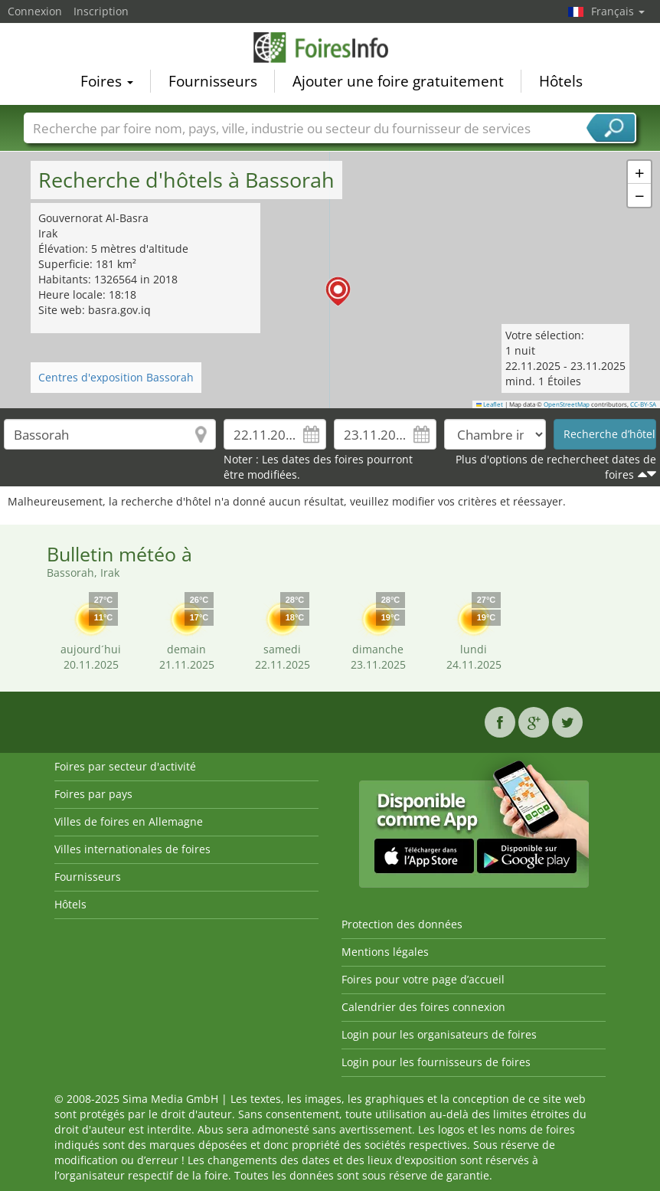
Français (618, 11)
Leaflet (490, 404)
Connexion (35, 11)
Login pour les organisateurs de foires (439, 1034)
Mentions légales (385, 951)
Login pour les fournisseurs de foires (436, 1062)
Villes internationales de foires (132, 849)
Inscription (101, 11)
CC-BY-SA (643, 404)
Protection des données (401, 924)
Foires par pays (93, 794)
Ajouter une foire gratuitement (398, 81)
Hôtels (561, 81)
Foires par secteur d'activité (125, 766)
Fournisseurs (212, 81)
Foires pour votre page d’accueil (423, 979)
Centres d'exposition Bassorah (116, 377)
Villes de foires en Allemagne (128, 821)
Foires (106, 81)
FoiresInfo (330, 47)
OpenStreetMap (567, 404)
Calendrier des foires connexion (423, 1007)
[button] (639, 172)
